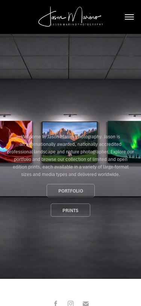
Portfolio (70, 190)
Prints (70, 210)
